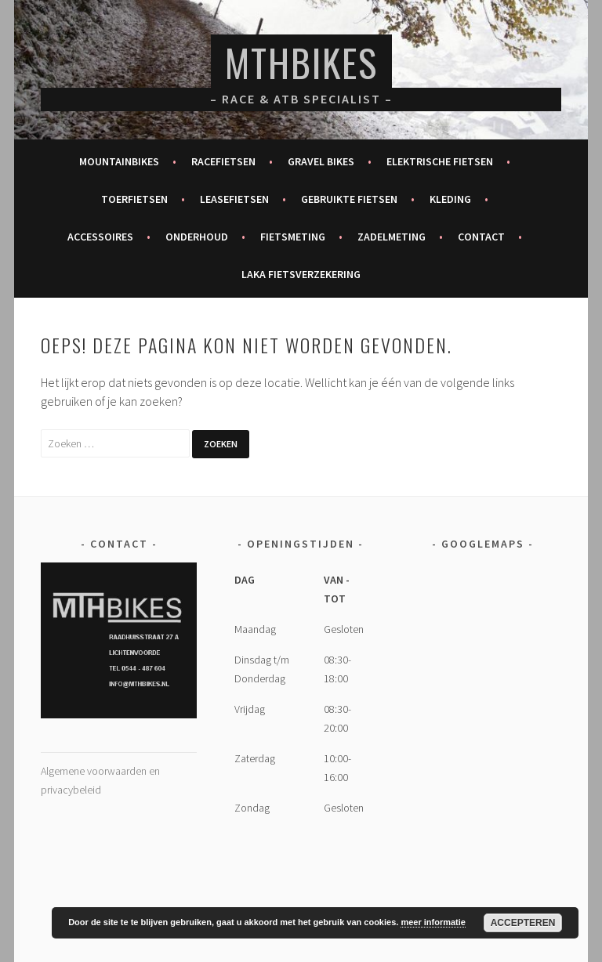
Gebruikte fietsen (349, 199)
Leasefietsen (234, 199)
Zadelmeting (391, 237)
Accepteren (523, 922)
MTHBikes (301, 62)
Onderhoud (196, 237)
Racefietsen (223, 161)
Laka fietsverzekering (301, 274)
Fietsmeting (292, 237)
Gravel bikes (321, 161)
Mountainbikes (119, 161)
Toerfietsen (134, 199)
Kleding (450, 199)
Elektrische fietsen (439, 161)
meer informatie (433, 922)
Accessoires (100, 237)
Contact (481, 237)
